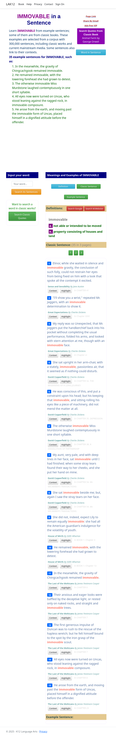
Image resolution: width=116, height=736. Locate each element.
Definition (63, 186)
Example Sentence (76, 197)
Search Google (75, 208)
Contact (48, 4)
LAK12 (10, 4)
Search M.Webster (94, 208)
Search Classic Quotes (22, 216)
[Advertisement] (58, 150)
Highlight (65, 290)
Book (21, 4)
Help (29, 4)
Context (53, 290)
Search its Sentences (26, 191)
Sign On (59, 4)
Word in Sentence (91, 52)
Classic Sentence (89, 186)
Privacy (38, 4)
